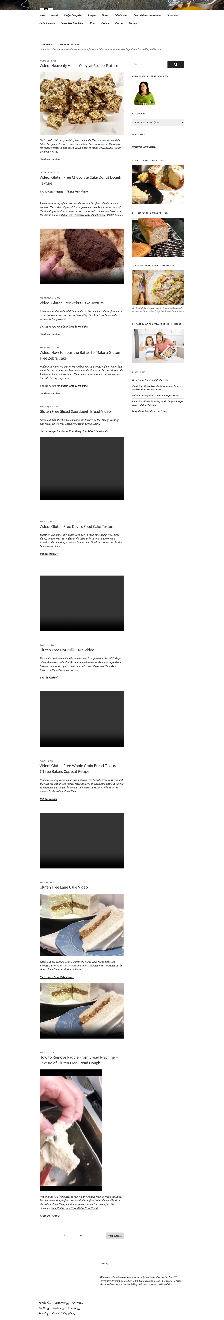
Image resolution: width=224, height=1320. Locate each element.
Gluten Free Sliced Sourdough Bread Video (75, 411)
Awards (119, 23)
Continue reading (50, 159)
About (92, 23)
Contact (105, 23)
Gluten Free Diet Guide (72, 23)
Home (42, 15)
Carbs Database (47, 23)
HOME (59, 191)
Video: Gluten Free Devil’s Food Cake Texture (77, 526)
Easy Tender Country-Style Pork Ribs (150, 380)
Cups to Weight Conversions (147, 15)
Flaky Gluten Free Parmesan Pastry (149, 411)
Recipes (92, 15)
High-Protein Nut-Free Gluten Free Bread (74, 1208)
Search (54, 15)
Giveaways (172, 15)
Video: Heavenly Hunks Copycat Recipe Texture (79, 65)
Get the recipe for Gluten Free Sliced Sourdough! (74, 431)
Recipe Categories (73, 15)
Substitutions (120, 15)
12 (82, 1235)
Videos (105, 15)
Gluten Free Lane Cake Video (64, 887)
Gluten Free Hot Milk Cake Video (67, 650)
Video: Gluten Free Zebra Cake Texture (72, 303)
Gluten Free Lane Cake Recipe (57, 977)
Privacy (133, 23)
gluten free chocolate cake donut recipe (83, 214)
